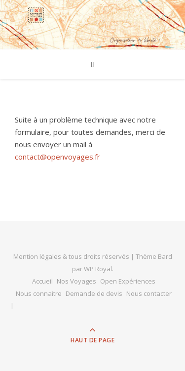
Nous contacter (149, 293)
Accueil (42, 281)
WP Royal (98, 268)
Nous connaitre (39, 293)
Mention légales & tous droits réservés (72, 256)
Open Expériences (127, 281)
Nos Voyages (76, 281)
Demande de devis (94, 293)
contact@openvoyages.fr (57, 157)
